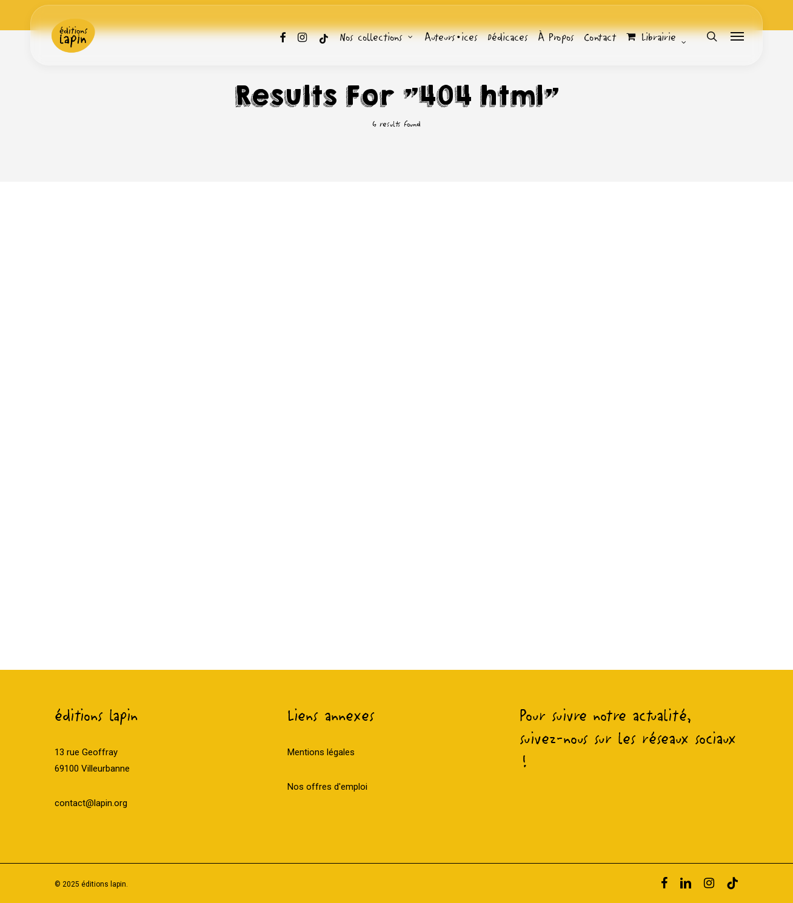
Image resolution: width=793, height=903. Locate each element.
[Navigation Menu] (738, 36)
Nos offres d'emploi (327, 786)
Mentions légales (321, 752)
